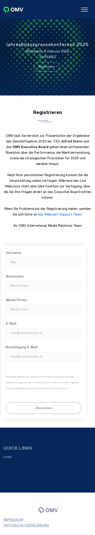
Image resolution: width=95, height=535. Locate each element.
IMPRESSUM (13, 521)
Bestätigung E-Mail (21, 347)
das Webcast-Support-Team (60, 214)
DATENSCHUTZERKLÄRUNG (26, 526)
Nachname (14, 276)
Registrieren (46, 66)
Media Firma (15, 300)
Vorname (12, 253)
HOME (7, 458)
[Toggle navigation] (84, 9)
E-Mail (10, 323)
